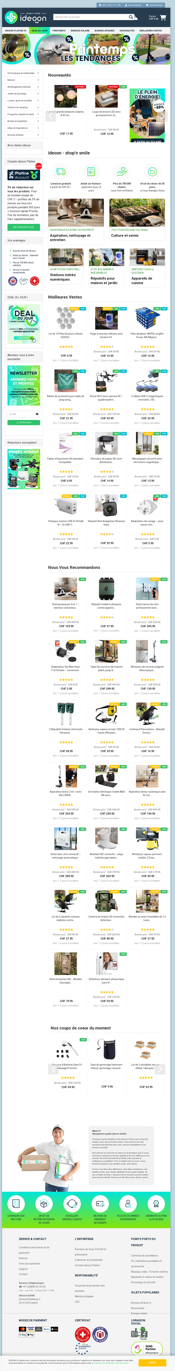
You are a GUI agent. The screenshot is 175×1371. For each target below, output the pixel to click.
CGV (77, 1302)
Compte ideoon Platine (87, 1265)
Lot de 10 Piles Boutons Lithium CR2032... (66, 336)
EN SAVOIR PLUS (23, 227)
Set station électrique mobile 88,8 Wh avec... (106, 793)
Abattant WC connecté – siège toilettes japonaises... (106, 856)
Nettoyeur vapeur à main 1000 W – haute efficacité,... (106, 731)
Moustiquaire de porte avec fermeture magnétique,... (147, 460)
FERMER (152, 1363)
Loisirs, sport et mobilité (19, 100)
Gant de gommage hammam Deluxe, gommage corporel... (106, 1066)
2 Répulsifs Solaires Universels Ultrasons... (65, 731)
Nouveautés (137, 1308)
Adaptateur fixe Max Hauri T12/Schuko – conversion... (65, 669)
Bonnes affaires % (141, 1303)
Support (23, 1269)
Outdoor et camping (17, 107)
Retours (23, 1258)
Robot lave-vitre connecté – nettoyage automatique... (66, 856)
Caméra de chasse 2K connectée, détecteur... (106, 918)
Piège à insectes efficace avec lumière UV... (106, 336)
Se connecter (133, 5)
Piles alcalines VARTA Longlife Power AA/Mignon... (147, 336)
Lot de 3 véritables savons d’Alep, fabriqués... (145, 1066)
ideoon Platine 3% (16, 30)
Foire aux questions (29, 1263)
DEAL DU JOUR (39, 30)
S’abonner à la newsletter (89, 1260)
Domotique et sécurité (143, 1282)
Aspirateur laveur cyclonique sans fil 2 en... (147, 793)
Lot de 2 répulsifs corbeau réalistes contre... (66, 918)
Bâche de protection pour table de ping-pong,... (65, 398)
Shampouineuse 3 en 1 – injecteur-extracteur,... (65, 606)
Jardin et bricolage (16, 93)
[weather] (135, 17)
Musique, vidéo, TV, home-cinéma (149, 1272)
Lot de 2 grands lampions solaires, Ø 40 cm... (65, 114)
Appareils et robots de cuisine (147, 1277)
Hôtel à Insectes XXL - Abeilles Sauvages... (65, 981)
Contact (23, 1274)
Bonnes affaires (104, 30)
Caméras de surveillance (144, 1255)
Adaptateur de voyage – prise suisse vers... (147, 523)
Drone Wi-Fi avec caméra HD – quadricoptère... (106, 398)
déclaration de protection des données (110, 1363)
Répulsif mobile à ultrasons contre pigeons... (106, 606)
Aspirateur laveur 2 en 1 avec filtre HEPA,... (66, 793)
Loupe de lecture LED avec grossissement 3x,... (106, 114)
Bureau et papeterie (17, 121)
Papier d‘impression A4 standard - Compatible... (65, 460)
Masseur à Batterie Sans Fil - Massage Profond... (67, 1066)
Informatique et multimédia (20, 73)
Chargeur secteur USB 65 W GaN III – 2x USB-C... (65, 523)
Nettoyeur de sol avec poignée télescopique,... (147, 669)
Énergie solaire (80, 30)
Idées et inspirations (17, 128)
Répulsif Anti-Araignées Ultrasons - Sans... (106, 523)
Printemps (59, 30)
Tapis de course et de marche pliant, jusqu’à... (106, 669)
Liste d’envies (154, 5)
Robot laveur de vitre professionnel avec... (147, 606)
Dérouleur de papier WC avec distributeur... (106, 460)
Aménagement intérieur (19, 87)
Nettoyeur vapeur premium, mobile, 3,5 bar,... (147, 856)
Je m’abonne (23, 423)
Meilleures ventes (151, 30)
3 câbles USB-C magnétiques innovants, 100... (147, 398)
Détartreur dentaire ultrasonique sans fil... (106, 981)
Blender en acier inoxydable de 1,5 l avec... (147, 918)
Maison (11, 80)
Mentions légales (84, 1296)
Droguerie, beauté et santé (20, 114)
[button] (50, 116)
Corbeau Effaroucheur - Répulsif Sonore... (147, 731)
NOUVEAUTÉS (127, 30)
